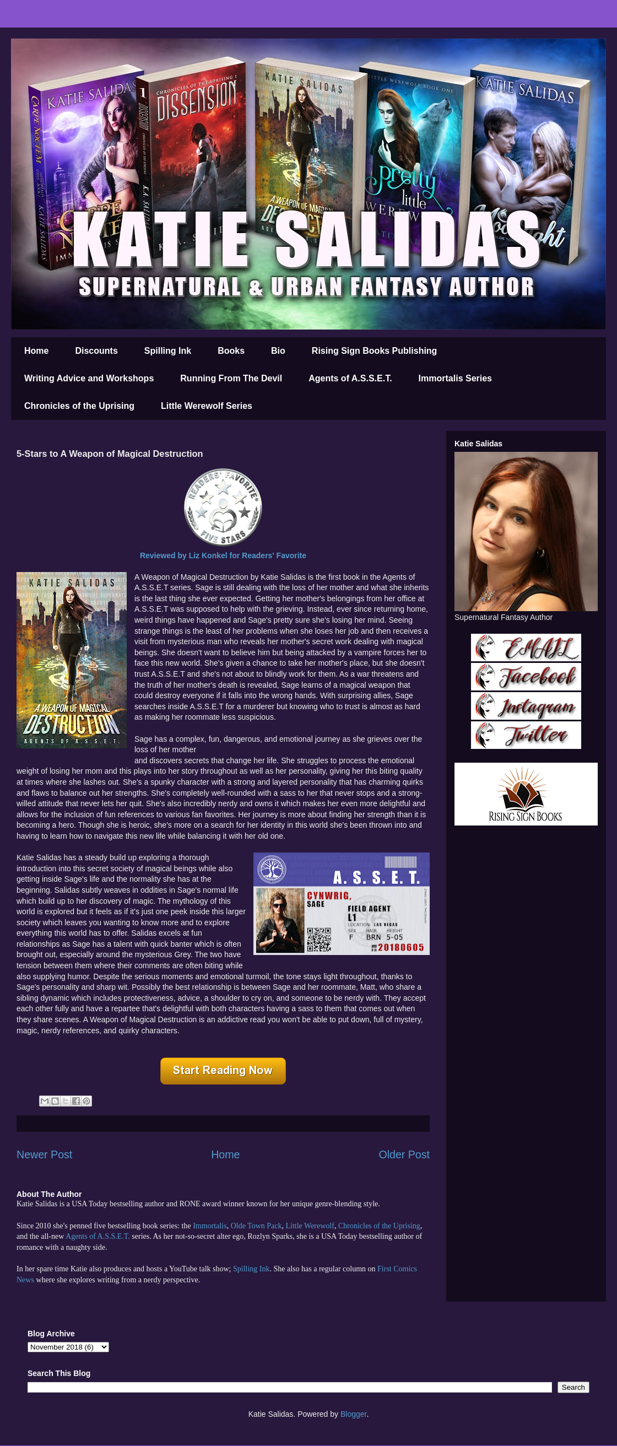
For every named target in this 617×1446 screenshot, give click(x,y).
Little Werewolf (309, 1226)
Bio (278, 350)
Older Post (404, 1154)
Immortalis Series (455, 378)
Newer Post (44, 1154)
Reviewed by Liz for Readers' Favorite (223, 555)
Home (36, 350)
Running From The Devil (231, 378)
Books (231, 350)
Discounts (96, 350)
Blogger (353, 1414)
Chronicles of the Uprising (79, 406)
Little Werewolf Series (206, 406)
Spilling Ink (167, 350)
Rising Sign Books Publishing (374, 350)
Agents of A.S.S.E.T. (350, 378)
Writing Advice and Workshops (89, 378)
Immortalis (209, 1226)
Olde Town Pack (256, 1226)
